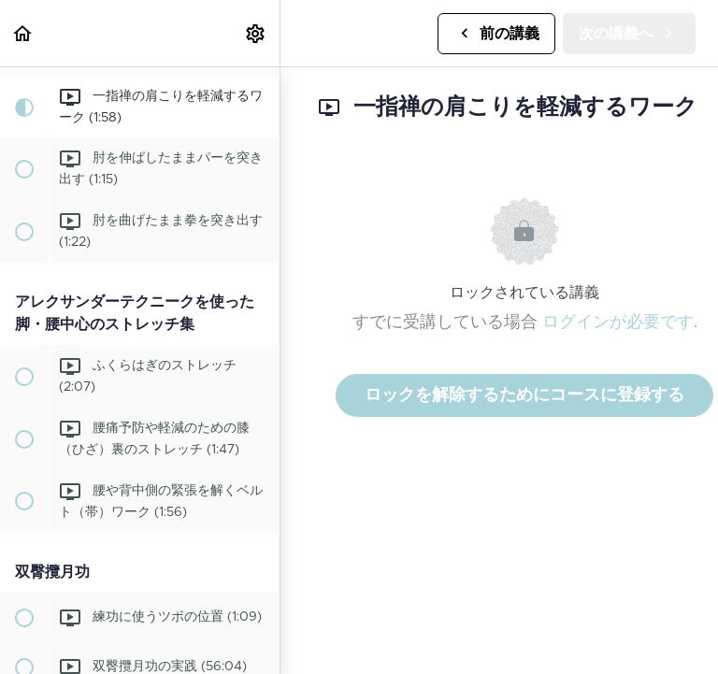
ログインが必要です (618, 322)
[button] (23, 33)
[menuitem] (256, 33)
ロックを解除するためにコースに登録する (524, 395)
